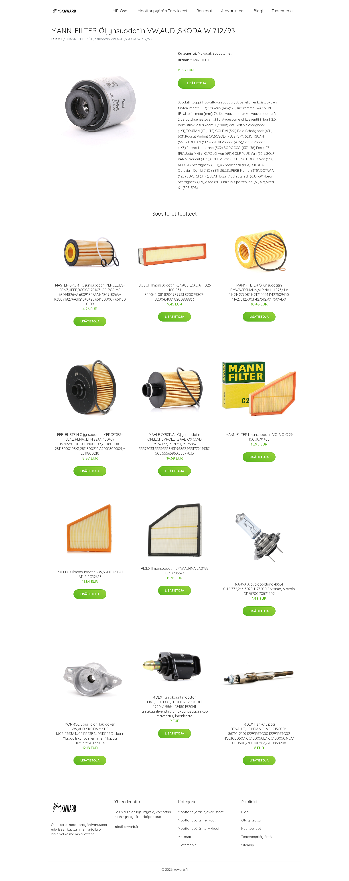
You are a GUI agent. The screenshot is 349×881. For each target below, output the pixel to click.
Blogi (258, 12)
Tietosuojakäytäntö (256, 840)
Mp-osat (204, 57)
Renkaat (204, 12)
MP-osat (121, 12)
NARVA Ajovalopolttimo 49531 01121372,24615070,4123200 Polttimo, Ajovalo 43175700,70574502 (259, 593)
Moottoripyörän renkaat (196, 824)
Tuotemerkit (283, 12)
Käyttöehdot (251, 832)
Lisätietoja (196, 87)
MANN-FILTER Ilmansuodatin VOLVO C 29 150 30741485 (259, 441)
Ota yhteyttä (251, 824)
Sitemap (247, 849)
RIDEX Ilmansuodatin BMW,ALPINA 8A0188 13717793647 (174, 574)
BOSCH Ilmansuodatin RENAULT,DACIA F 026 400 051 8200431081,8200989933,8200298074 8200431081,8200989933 (174, 296)
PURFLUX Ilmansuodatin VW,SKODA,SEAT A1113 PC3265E (90, 578)
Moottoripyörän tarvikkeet (162, 12)
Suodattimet (222, 57)
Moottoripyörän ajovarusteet (200, 816)
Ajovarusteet (233, 12)
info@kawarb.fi (126, 830)
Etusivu (56, 43)
